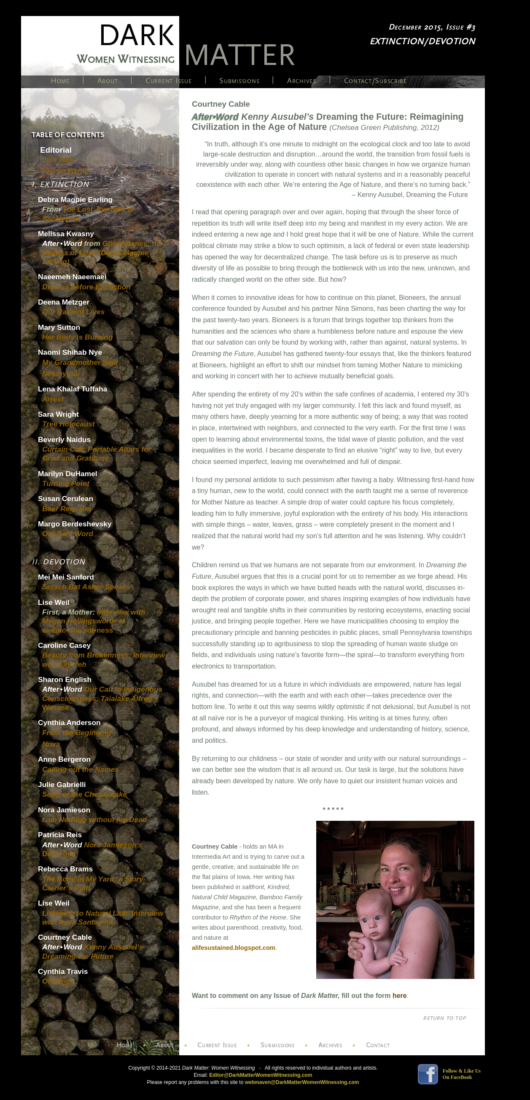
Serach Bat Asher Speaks (86, 586)
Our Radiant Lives (73, 311)
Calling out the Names (80, 769)
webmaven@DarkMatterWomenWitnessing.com (302, 1082)
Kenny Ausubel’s (92, 951)
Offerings (58, 981)
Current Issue (168, 81)
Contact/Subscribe (375, 81)
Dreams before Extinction (86, 287)
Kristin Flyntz (65, 171)
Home (60, 81)
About (107, 81)
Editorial (56, 150)
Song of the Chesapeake (84, 794)
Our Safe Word (67, 533)
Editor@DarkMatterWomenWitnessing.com (260, 1075)
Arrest (53, 399)
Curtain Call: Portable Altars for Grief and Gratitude (96, 453)
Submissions (239, 81)
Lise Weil (58, 159)
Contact (378, 1045)
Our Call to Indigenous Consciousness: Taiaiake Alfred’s (102, 698)
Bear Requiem (66, 508)
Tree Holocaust (68, 424)
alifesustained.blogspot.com (233, 947)
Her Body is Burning (77, 337)
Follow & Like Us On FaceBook (462, 1074)
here (400, 995)
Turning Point (65, 483)
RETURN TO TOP (444, 1018)
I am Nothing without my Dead (94, 819)
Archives (301, 81)
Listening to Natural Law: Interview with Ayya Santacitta (102, 917)
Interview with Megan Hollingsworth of (93, 621)
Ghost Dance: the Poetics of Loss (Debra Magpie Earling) (102, 252)
